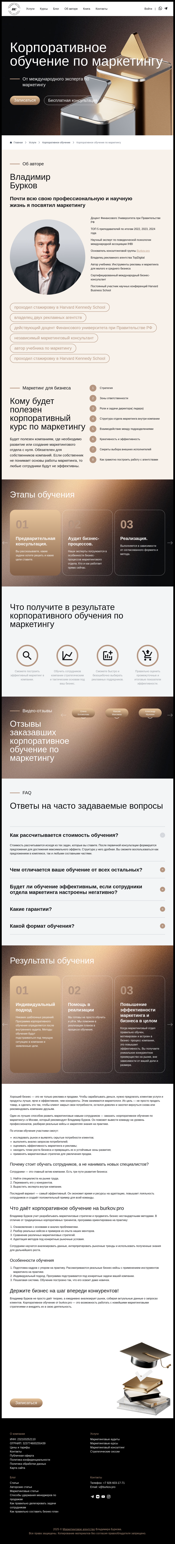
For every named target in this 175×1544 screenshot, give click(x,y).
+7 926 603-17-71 (114, 1482)
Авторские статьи (21, 1487)
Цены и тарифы (20, 1447)
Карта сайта (17, 1467)
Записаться (26, 1402)
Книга (86, 8)
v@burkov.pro (107, 1487)
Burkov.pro (143, 250)
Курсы (44, 8)
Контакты (101, 8)
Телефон (63, 1377)
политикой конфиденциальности (77, 1390)
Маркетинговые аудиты (105, 1439)
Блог (56, 8)
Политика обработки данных (28, 1463)
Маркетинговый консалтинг (107, 1447)
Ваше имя (16, 1377)
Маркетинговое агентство (79, 1529)
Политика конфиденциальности (30, 1459)
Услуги (30, 8)
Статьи (14, 1482)
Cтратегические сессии (105, 1451)
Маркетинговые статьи (24, 1491)
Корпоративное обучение (56, 142)
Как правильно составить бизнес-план (34, 1511)
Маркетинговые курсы (104, 1443)
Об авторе (71, 8)
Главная (16, 142)
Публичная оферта (22, 1455)
